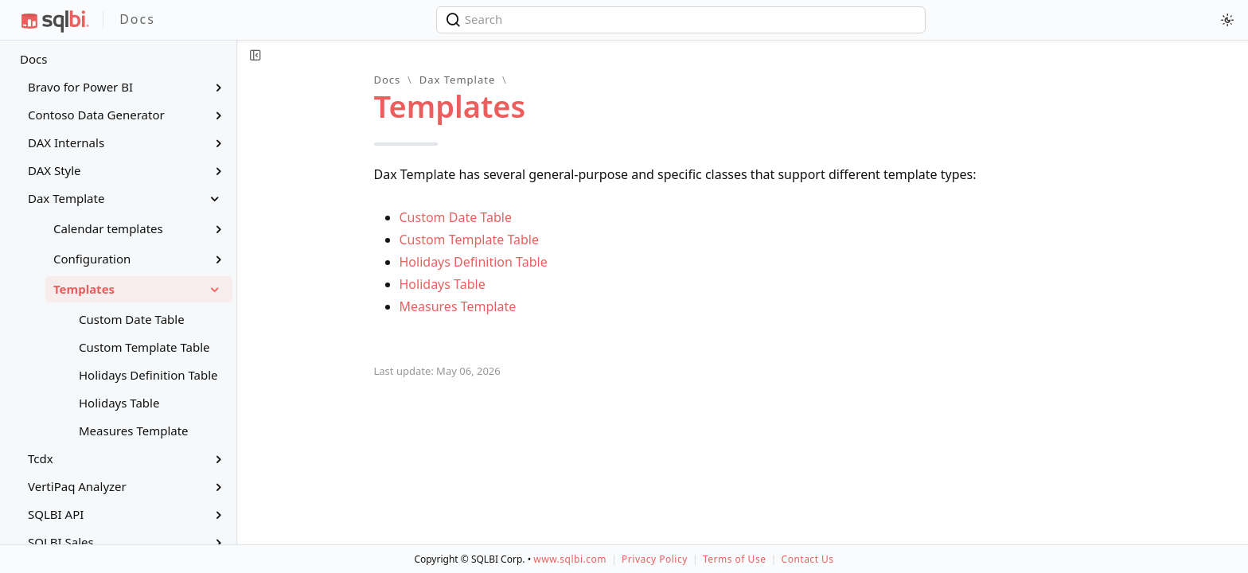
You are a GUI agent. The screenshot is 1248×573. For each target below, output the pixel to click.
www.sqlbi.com (569, 559)
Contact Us (808, 559)
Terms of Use (734, 559)
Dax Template (457, 79)
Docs (33, 59)
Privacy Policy (655, 559)
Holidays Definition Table (474, 262)
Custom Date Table (456, 217)
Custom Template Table (470, 239)
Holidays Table (443, 284)
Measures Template (458, 306)
